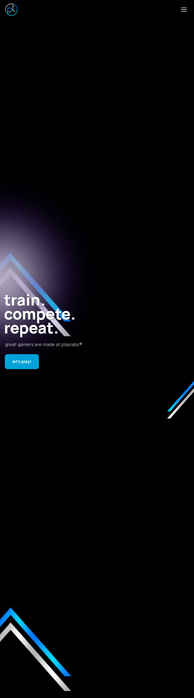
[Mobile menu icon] (184, 10)
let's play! (21, 361)
